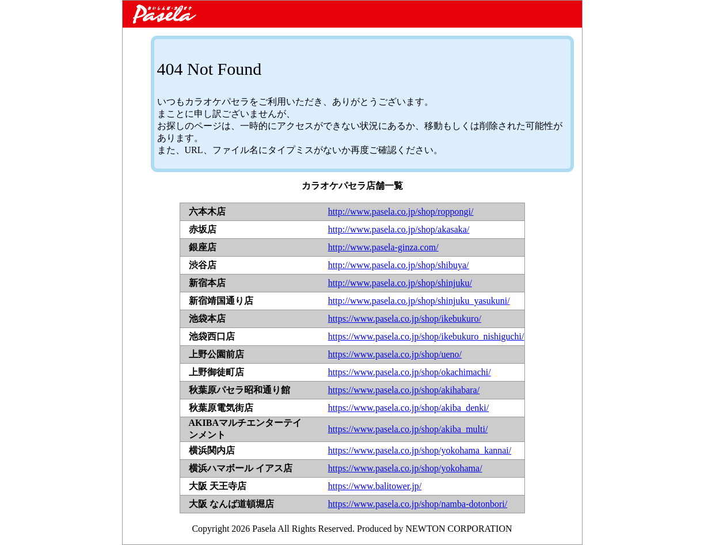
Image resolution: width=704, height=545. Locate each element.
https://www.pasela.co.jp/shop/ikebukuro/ (404, 318)
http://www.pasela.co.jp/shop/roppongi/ (401, 211)
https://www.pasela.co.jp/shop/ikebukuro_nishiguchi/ (426, 336)
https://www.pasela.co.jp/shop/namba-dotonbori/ (417, 504)
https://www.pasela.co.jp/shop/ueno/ (395, 354)
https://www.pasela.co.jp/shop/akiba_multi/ (408, 429)
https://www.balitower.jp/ (375, 486)
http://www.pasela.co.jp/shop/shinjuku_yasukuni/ (419, 301)
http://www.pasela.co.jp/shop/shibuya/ (398, 265)
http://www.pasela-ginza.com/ (383, 247)
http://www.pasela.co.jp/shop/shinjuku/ (400, 283)
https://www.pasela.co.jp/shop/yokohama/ (405, 468)
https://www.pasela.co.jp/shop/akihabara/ (404, 390)
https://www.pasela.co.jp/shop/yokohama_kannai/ (419, 450)
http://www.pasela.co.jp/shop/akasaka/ (399, 229)
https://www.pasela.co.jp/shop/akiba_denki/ (408, 408)
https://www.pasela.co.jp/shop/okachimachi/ (409, 372)
